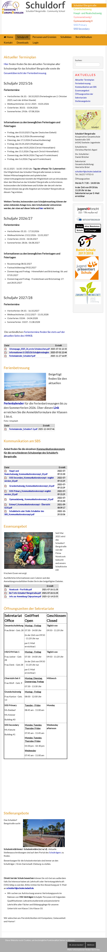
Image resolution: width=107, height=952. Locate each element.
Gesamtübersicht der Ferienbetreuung (25, 73)
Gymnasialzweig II (83, 21)
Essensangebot (15, 526)
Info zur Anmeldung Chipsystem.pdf (25, 596)
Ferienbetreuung (17, 368)
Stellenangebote (16, 813)
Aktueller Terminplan (20, 57)
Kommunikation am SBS (22, 441)
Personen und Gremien (44, 37)
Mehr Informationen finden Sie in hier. (83, 949)
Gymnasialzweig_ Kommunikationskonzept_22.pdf (31, 499)
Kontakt (8, 42)
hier (41, 208)
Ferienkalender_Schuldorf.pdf (22, 356)
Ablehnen (90, 945)
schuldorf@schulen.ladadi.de (20, 888)
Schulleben (65, 37)
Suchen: (78, 60)
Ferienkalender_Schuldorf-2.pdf (23, 429)
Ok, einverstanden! (76, 945)
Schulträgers (55, 852)
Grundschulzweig (83, 9)
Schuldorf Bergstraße (85, 5)
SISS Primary (80, 24)
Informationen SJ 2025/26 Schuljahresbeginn (29, 352)
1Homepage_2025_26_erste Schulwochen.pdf (29, 349)
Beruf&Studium (84, 37)
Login (35, 42)
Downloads (23, 42)
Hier (6, 64)
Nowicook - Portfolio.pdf (20, 589)
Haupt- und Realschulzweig (88, 13)
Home (10, 37)
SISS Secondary (82, 28)
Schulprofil (22, 37)
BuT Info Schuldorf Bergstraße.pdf (25, 593)
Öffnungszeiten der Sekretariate (29, 608)
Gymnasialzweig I (83, 17)
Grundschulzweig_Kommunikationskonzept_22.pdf (31, 486)
